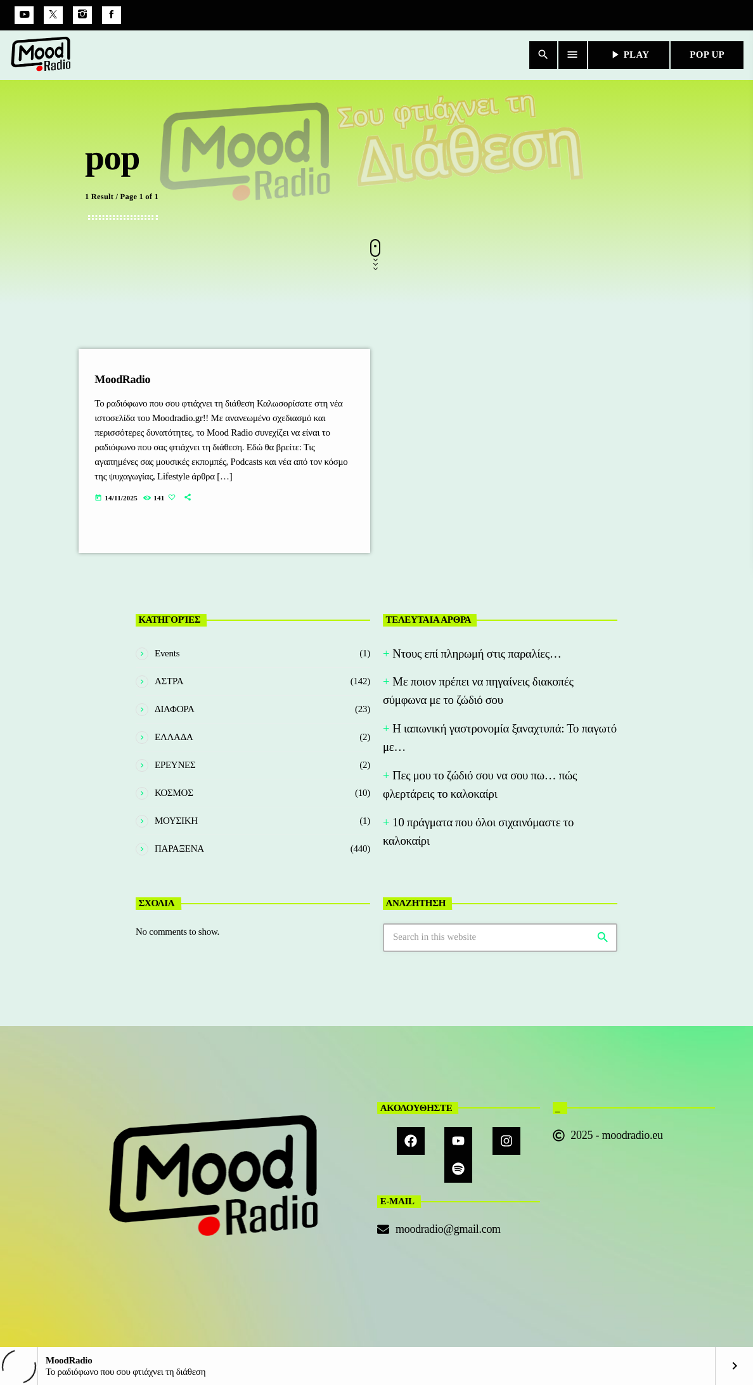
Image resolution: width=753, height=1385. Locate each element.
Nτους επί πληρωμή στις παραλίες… (476, 653)
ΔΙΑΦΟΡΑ (175, 709)
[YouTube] (24, 15)
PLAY (629, 54)
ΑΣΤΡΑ (169, 681)
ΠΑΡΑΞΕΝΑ (179, 848)
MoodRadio (122, 379)
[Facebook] (111, 15)
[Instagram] (82, 15)
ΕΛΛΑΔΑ (174, 737)
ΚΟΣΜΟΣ (174, 793)
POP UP (707, 54)
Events (167, 653)
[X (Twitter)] (53, 15)
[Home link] (41, 55)
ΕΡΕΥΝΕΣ (175, 765)
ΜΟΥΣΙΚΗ (176, 821)
